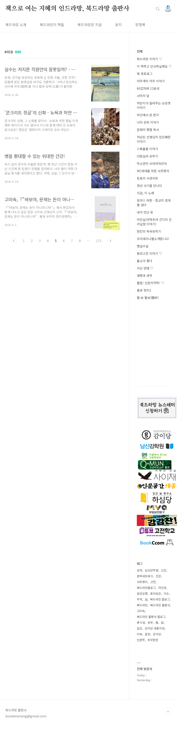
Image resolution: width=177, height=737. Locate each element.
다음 (110, 240)
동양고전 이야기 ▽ (149, 253)
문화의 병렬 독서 (148, 129)
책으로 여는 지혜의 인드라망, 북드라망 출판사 (67, 9)
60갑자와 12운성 (148, 88)
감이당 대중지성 (155, 628)
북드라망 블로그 (160, 599)
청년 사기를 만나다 (149, 185)
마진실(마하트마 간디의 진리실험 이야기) (154, 221)
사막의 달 (143, 95)
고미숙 (141, 611)
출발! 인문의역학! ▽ (150, 283)
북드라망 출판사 (160, 605)
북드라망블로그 (146, 588)
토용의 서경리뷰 (147, 178)
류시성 (141, 622)
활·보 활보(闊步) (148, 297)
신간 (163, 570)
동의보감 (155, 593)
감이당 (157, 634)
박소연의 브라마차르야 (152, 163)
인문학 (141, 640)
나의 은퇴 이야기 (148, 122)
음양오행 (142, 593)
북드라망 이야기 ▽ (149, 59)
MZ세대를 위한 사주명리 (153, 171)
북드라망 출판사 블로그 (151, 617)
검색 (157, 9)
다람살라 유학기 (147, 156)
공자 (139, 570)
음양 (147, 634)
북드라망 (142, 605)
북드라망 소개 (15, 24)
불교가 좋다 (144, 261)
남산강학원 (151, 570)
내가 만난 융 (145, 212)
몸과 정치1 (144, 290)
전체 (140, 51)
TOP (168, 711)
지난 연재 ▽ (145, 268)
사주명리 (142, 582)
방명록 (140, 24)
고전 (153, 582)
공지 (118, 24)
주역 (139, 599)
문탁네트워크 (145, 576)
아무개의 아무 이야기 (151, 81)
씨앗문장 (153, 640)
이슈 (166, 593)
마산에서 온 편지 (148, 115)
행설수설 (142, 246)
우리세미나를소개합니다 (153, 238)
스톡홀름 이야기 (147, 149)
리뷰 (139, 634)
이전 (14, 240)
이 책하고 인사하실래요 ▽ (154, 66)
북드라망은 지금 (89, 24)
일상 (139, 628)
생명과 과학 (144, 275)
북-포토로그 (144, 73)
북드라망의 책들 (52, 24)
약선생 (162, 588)
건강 (158, 576)
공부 (150, 622)
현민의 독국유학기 (149, 231)
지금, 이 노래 (145, 193)
